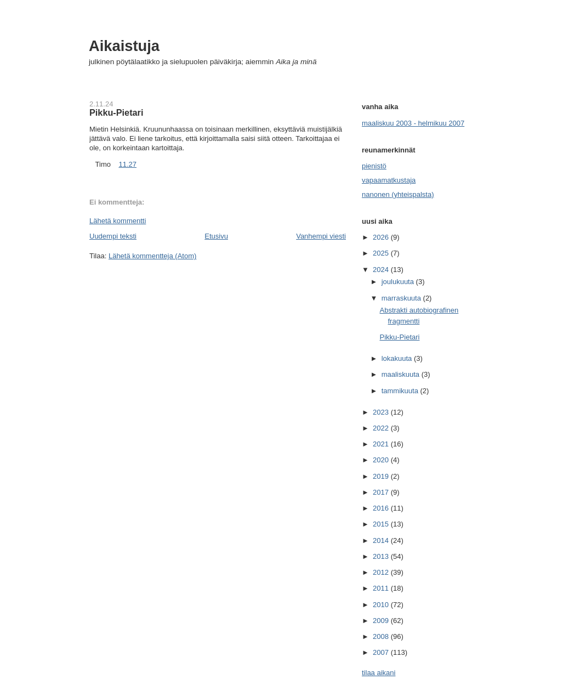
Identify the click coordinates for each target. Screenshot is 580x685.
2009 (382, 620)
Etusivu (216, 236)
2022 (382, 428)
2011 (382, 588)
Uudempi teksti (113, 236)
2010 (382, 605)
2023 (382, 412)
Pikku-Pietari (116, 112)
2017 (382, 492)
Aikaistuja (124, 45)
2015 (382, 524)
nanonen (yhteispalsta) (398, 194)
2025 (382, 253)
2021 (382, 444)
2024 (382, 269)
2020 (382, 460)
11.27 (127, 164)
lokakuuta (398, 358)
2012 (382, 572)
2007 (382, 652)
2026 (382, 237)
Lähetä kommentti (117, 221)
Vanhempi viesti (321, 236)
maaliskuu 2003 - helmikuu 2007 (413, 123)
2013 (382, 556)
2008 (382, 636)
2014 (382, 540)
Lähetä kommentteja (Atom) (152, 256)
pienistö (374, 166)
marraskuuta (402, 298)
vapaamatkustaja (389, 180)
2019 (382, 476)
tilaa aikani (378, 673)
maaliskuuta (402, 374)
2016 (382, 508)
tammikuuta (401, 391)
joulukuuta (399, 282)
